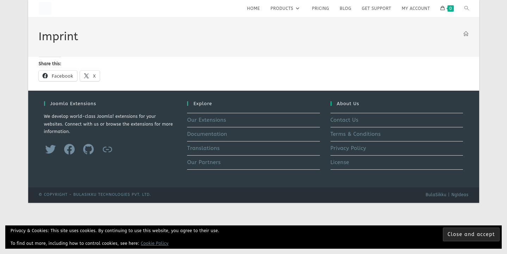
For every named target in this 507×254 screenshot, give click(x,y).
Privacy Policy (348, 148)
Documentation (207, 134)
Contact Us (344, 120)
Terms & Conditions (355, 134)
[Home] (466, 34)
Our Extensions (206, 120)
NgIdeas (459, 194)
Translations (203, 148)
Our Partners (204, 162)
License (339, 162)
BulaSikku (436, 194)
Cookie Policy (155, 243)
